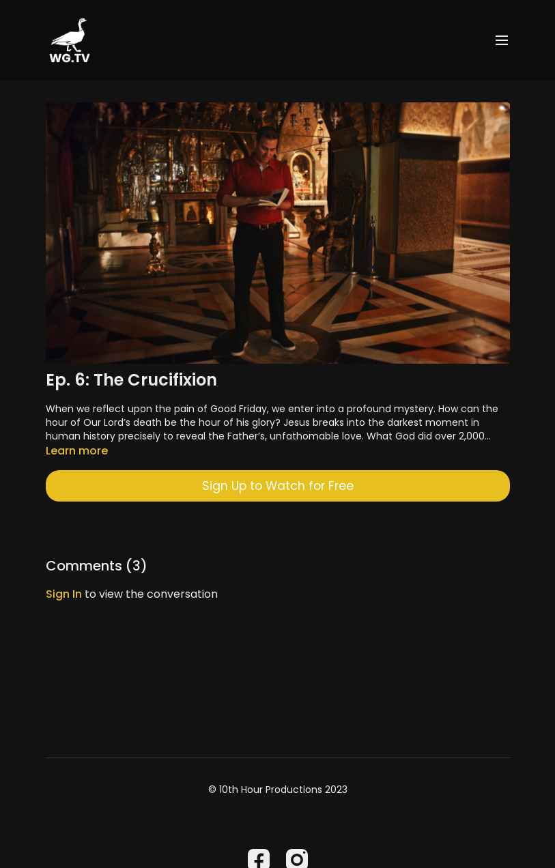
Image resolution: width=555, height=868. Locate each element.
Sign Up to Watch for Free (278, 486)
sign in (64, 594)
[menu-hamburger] (502, 40)
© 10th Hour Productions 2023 (277, 789)
